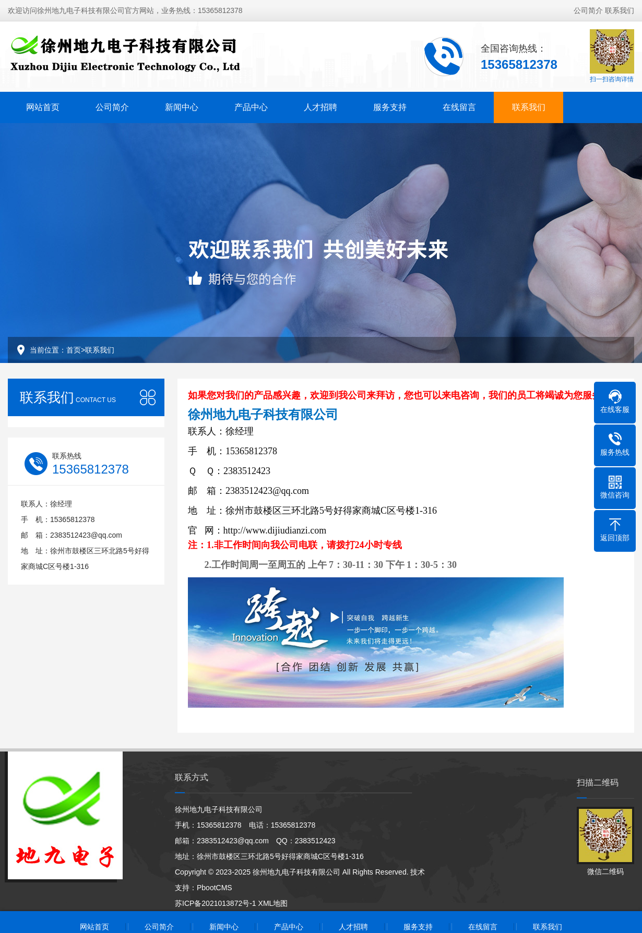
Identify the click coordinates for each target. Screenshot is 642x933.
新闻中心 (181, 107)
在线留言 (459, 107)
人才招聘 (320, 107)
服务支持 (390, 107)
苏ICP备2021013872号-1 (215, 903)
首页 (73, 350)
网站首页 (43, 107)
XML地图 (273, 903)
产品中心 (251, 107)
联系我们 (619, 10)
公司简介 (588, 10)
